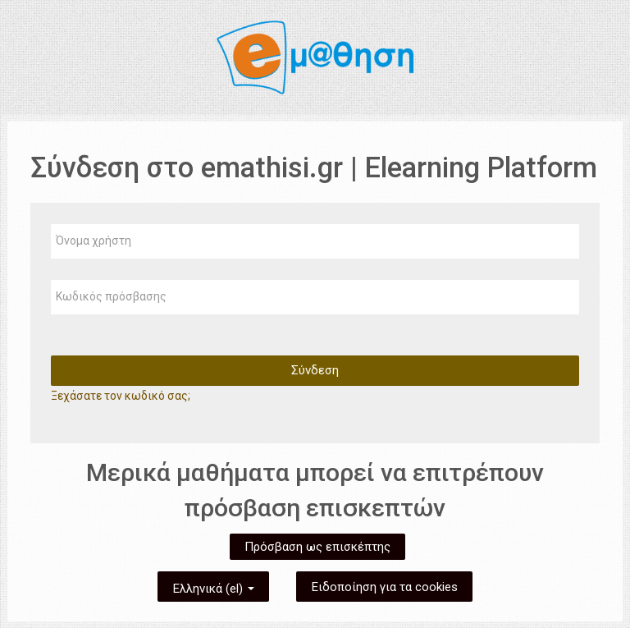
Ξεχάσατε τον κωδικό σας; (120, 395)
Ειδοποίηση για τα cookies (384, 587)
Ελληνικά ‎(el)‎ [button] (213, 585)
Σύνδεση (315, 370)
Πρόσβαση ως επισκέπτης (317, 546)
